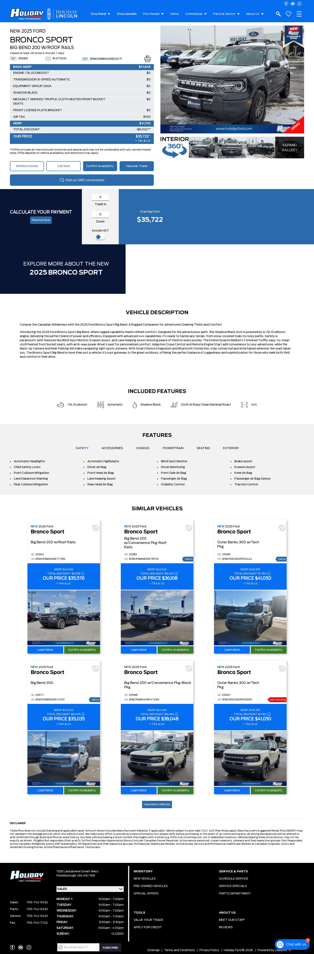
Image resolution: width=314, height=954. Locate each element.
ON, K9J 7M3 (86, 875)
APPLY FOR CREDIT (148, 927)
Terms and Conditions (179, 950)
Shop (98, 14)
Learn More (45, 649)
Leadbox (283, 950)
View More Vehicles (157, 804)
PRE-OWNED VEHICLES (151, 886)
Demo (174, 14)
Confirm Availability (100, 166)
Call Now (63, 166)
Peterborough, (66, 875)
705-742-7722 (37, 922)
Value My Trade (136, 166)
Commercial (193, 14)
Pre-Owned (151, 14)
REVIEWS (226, 927)
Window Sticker (27, 166)
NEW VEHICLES (145, 878)
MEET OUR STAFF (232, 920)
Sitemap (153, 950)
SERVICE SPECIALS (233, 886)
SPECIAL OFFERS (146, 893)
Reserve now (41, 220)
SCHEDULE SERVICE (233, 878)
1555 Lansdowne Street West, (77, 871)
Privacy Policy (209, 950)
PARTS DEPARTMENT (235, 893)
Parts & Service (224, 14)
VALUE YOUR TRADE (148, 920)
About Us (252, 14)
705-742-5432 (37, 902)
